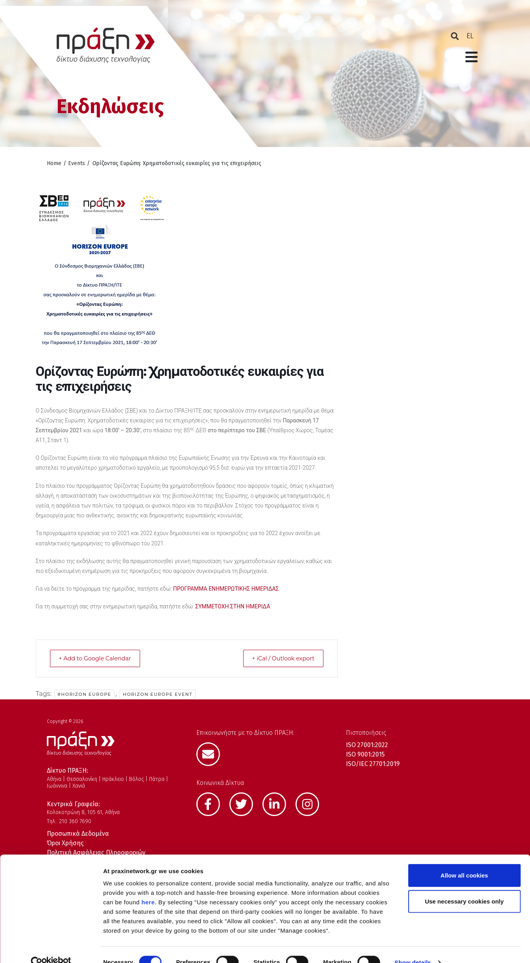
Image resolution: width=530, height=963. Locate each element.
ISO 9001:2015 (365, 754)
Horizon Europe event (157, 694)
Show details (413, 947)
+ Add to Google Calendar (99, 658)
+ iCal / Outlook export (279, 658)
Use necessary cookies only (464, 886)
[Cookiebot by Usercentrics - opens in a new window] (51, 948)
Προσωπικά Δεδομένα (78, 833)
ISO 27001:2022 (367, 745)
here (148, 887)
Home (54, 163)
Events (76, 163)
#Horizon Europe (84, 694)
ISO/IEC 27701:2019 (373, 764)
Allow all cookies (464, 860)
